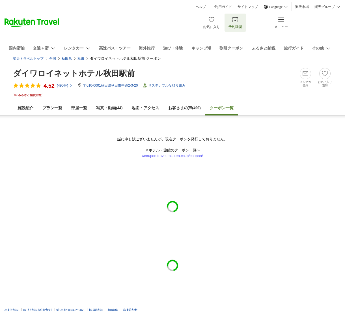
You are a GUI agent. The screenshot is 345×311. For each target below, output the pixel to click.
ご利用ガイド (222, 7)
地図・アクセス (145, 108)
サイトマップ (248, 7)
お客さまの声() (184, 108)
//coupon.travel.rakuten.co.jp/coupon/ (172, 156)
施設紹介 (25, 108)
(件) (65, 85)
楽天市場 (302, 7)
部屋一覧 (79, 108)
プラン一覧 (52, 108)
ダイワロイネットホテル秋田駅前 (74, 73)
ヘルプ (201, 7)
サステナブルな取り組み (167, 85)
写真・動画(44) (109, 108)
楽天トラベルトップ (28, 59)
